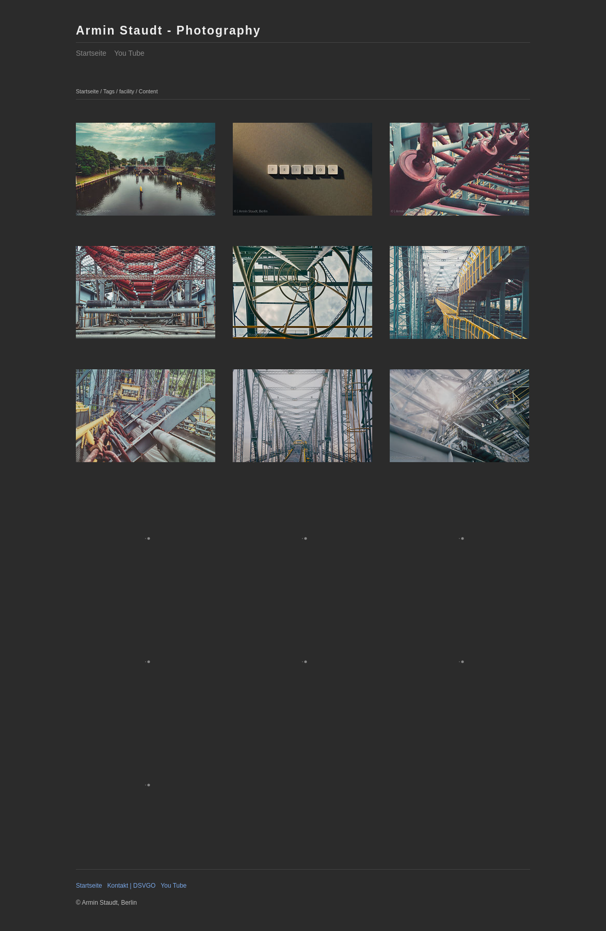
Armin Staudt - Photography (168, 30)
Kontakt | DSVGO (131, 885)
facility (126, 91)
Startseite (91, 53)
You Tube (129, 53)
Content (148, 91)
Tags (109, 91)
